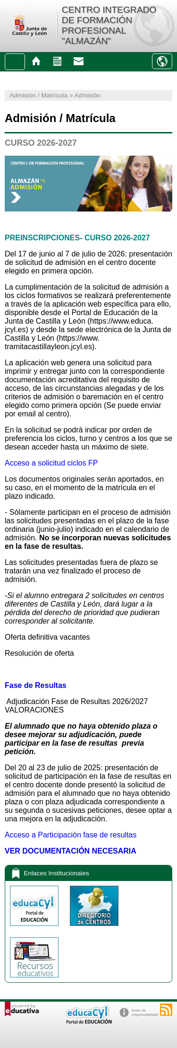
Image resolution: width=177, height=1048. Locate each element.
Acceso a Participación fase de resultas (70, 835)
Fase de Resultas (36, 685)
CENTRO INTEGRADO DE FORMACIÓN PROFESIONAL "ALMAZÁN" (109, 25)
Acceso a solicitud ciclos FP (51, 463)
